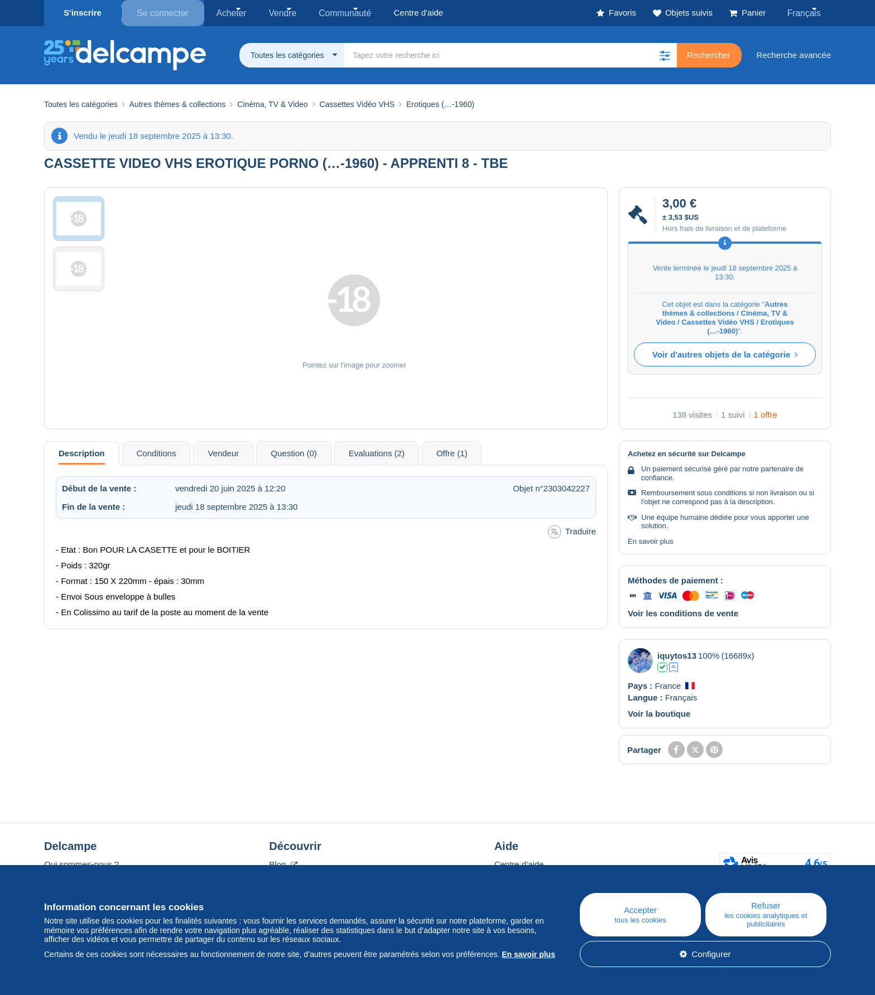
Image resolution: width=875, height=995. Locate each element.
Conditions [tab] (156, 452)
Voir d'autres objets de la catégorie (725, 353)
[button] (664, 54)
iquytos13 (676, 654)
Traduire (572, 530)
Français (806, 12)
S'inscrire (83, 12)
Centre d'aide (519, 863)
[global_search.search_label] (510, 54)
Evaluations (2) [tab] (377, 452)
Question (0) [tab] (294, 452)
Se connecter (162, 12)
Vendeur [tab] (223, 452)
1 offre (765, 413)
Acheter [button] (229, 12)
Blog (283, 863)
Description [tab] (82, 452)
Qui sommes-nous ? (81, 863)
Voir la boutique (659, 712)
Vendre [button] (276, 12)
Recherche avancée (794, 54)
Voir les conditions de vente (683, 612)
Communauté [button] (335, 12)
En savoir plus (651, 540)
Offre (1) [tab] (452, 452)
